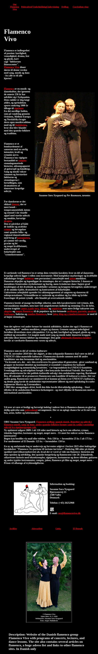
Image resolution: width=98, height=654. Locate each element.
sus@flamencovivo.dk (69, 513)
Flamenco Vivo (11, 67)
